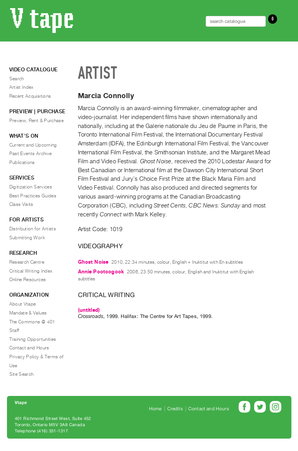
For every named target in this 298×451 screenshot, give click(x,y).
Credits (175, 408)
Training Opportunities (32, 339)
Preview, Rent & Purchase (36, 120)
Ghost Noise (93, 262)
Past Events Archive (30, 153)
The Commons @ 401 (32, 322)
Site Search (21, 374)
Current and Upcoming (33, 145)
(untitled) (89, 310)
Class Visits (21, 204)
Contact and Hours (29, 348)
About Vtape (22, 304)
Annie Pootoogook (101, 272)
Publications (22, 162)
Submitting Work (27, 237)
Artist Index (21, 87)
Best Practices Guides (33, 196)
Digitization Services (30, 187)
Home (155, 408)
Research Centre (26, 262)
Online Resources (27, 279)
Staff (14, 330)
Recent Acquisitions (30, 96)
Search (16, 78)
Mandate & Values (28, 313)
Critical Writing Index (31, 271)
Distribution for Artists (32, 229)
